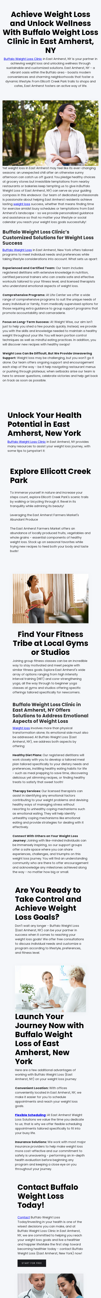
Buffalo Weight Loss (17, 250)
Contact (24, 1217)
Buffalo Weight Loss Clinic (23, 59)
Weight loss (21, 728)
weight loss (21, 204)
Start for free (32, 1263)
